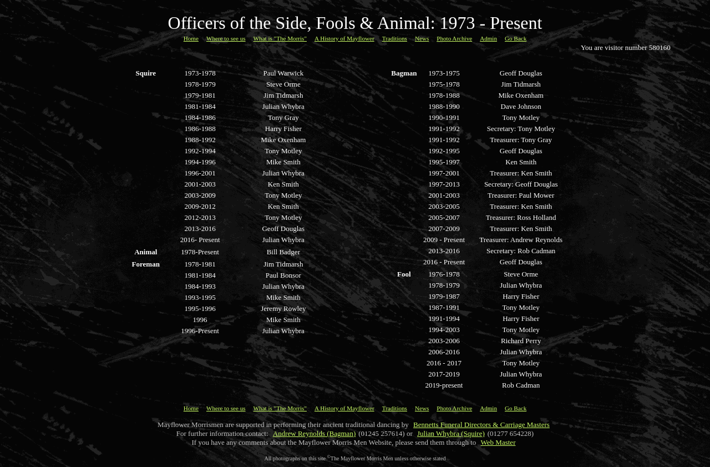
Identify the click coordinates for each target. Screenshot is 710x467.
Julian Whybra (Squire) (451, 433)
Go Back (515, 38)
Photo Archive (454, 38)
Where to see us (226, 38)
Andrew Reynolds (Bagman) (314, 433)
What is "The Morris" (280, 38)
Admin (488, 38)
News (422, 38)
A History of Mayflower (344, 38)
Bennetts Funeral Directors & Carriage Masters (481, 424)
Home (191, 38)
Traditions (394, 38)
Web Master (498, 442)
